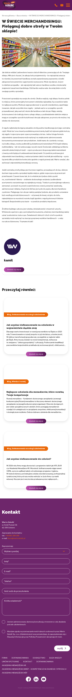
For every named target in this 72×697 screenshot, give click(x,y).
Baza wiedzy (22, 15)
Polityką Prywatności (37, 637)
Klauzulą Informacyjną (16, 637)
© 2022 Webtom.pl (35, 687)
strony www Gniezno (48, 687)
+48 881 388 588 (12, 535)
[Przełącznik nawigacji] (68, 5)
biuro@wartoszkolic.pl (16, 538)
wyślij (62, 648)
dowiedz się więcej (14, 269)
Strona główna (8, 15)
